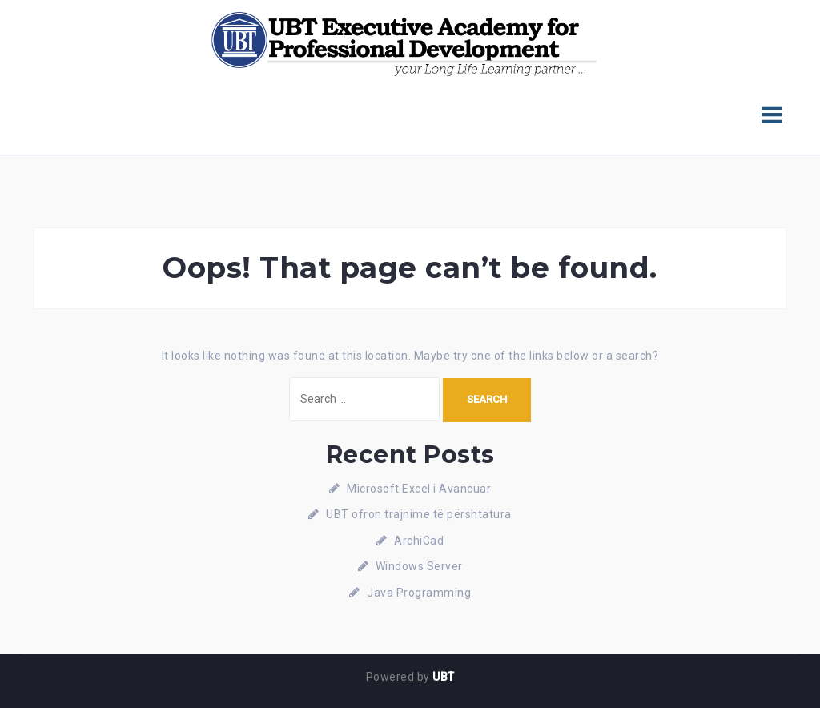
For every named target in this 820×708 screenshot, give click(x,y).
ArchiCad (419, 540)
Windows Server (419, 566)
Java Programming (419, 592)
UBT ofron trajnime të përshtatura (419, 514)
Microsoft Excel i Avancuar (419, 488)
